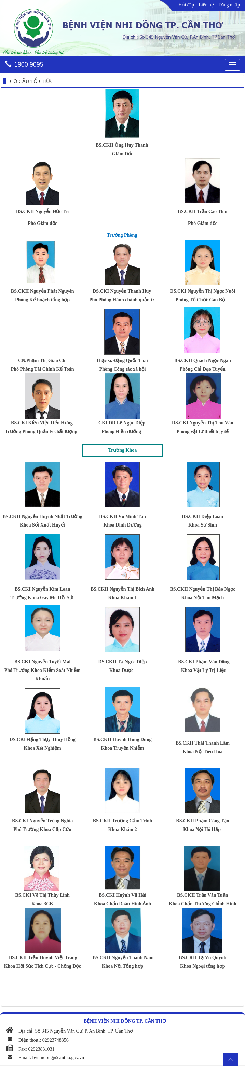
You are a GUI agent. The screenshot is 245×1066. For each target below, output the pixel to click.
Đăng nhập (229, 5)
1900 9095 (28, 64)
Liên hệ (206, 5)
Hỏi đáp (186, 5)
